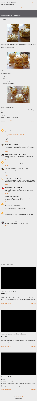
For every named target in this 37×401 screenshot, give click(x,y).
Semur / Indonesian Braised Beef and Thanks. (13, 334)
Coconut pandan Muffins (8, 291)
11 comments (8, 303)
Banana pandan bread (7, 377)
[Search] (32, 2)
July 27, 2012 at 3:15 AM (23, 168)
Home (2, 7)
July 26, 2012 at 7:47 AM (12, 130)
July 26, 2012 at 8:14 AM (13, 144)
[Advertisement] (18, 251)
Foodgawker (21, 7)
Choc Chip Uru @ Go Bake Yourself (11, 168)
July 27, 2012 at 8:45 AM (17, 187)
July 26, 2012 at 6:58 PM (21, 154)
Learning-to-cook (8, 135)
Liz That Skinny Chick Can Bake (11, 154)
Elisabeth (6, 203)
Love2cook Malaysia (8, 187)
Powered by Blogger (18, 396)
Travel (14, 7)
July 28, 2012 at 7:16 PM (13, 212)
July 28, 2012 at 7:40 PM (16, 221)
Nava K (6, 144)
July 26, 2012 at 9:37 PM (13, 162)
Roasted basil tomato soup (14, 45)
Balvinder (7, 162)
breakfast (7, 121)
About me (8, 7)
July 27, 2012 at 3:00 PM (14, 196)
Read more (33, 303)
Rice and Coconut (8, 2)
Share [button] (32, 121)
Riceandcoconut (8, 221)
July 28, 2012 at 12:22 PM (14, 203)
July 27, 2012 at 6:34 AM (16, 178)
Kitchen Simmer (8, 178)
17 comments (8, 346)
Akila (6, 130)
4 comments (8, 389)
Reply (6, 141)
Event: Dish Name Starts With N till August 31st (14, 134)
